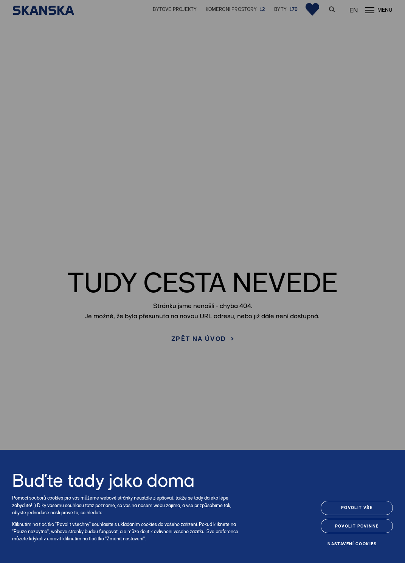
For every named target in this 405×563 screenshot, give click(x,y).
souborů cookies (46, 498)
